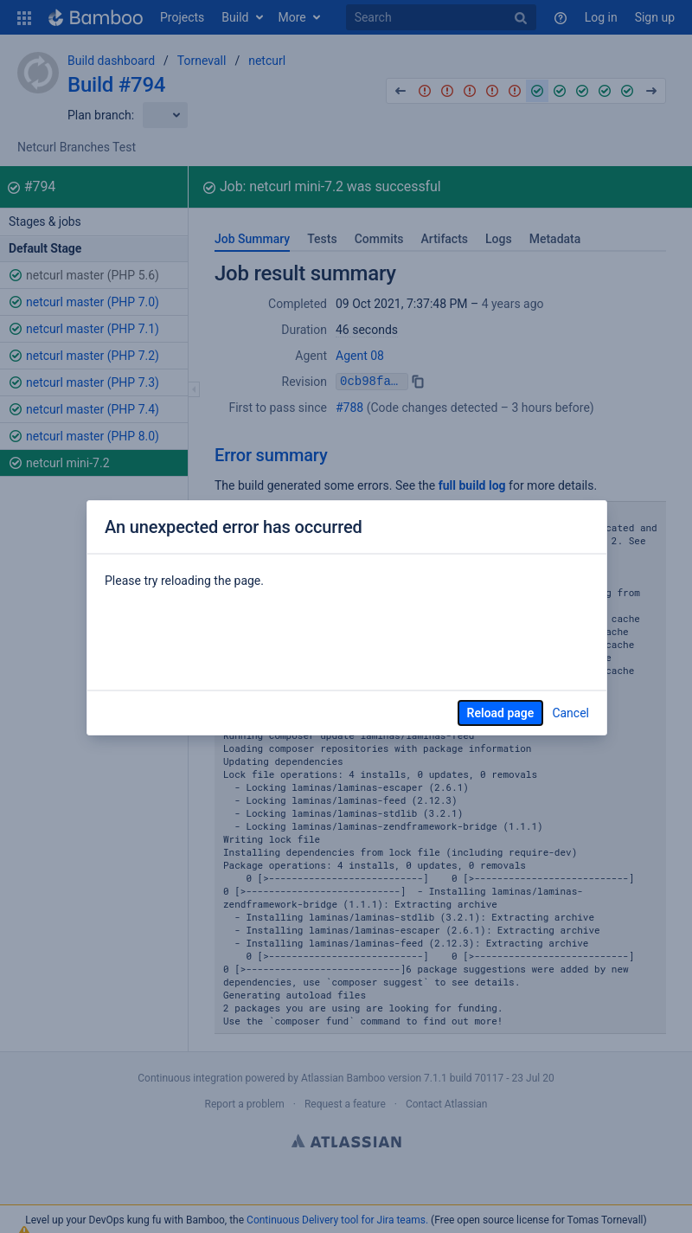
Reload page (501, 713)
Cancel (570, 713)
